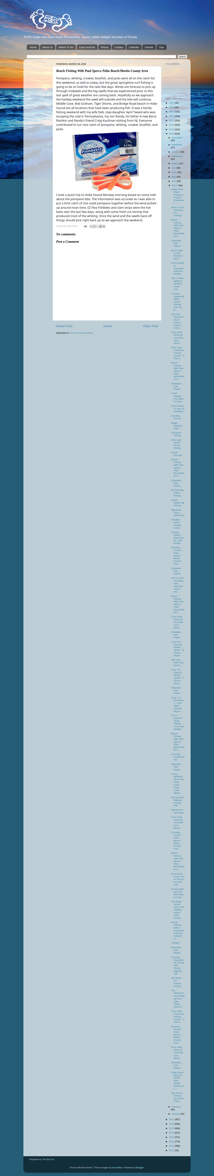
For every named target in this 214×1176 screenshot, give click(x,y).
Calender (134, 47)
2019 (172, 129)
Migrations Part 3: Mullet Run (178, 513)
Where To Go (66, 47)
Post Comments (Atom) (81, 333)
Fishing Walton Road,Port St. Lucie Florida (177, 537)
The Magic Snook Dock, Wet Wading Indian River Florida (177, 909)
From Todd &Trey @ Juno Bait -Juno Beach (178, 337)
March (175, 185)
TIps (161, 47)
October (176, 152)
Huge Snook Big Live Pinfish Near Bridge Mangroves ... (177, 1080)
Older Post (150, 326)
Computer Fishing (176, 434)
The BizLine (48, 1159)
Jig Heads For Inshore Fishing (176, 982)
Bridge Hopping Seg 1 (176, 426)
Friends (149, 47)
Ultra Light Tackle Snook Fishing (176, 444)
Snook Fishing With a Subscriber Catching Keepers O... (178, 930)
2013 (172, 1137)
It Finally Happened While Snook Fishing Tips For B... (177, 301)
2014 (172, 1132)
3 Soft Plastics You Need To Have (177, 397)
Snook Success (176, 453)
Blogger (140, 1167)
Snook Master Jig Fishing (177, 503)
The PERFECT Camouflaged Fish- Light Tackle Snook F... (178, 998)
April (174, 181)
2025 (172, 103)
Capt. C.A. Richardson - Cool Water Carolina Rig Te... (177, 704)
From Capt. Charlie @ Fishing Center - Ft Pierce (178, 353)
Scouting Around (176, 417)
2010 (172, 1150)
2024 (172, 107)
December (177, 137)
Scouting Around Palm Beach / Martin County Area (176, 555)
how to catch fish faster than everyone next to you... (177, 585)
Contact (118, 47)
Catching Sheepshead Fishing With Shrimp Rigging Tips (177, 965)
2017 (172, 1119)
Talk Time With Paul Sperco (177, 663)
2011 (172, 1146)
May (174, 176)
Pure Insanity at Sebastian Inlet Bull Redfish (177, 268)
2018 (172, 134)
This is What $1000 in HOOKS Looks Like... (177, 283)
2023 (172, 111)
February (176, 1107)
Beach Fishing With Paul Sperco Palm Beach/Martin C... (178, 228)
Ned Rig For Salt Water (177, 811)
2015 (172, 1128)
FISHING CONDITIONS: (178, 757)
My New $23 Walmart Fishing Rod (177, 801)
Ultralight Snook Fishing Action (176, 523)
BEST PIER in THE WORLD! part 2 (177, 254)
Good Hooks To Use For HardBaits (178, 409)
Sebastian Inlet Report (176, 243)
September (177, 156)
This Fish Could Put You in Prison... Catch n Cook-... (177, 321)
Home (33, 47)
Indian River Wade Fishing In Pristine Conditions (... (177, 196)
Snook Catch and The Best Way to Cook (177, 893)
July (174, 168)
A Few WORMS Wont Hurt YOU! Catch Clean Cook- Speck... (177, 783)
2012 (172, 1141)
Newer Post (64, 326)
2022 (172, 116)
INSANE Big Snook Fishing (177, 493)
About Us (47, 47)
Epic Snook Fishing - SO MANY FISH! (177, 1097)
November (177, 144)
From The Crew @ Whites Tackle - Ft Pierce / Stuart (177, 649)
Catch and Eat (87, 47)
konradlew (117, 1167)
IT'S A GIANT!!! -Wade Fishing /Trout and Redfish (177, 722)
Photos (105, 47)
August (175, 163)
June (174, 172)
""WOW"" (175, 943)
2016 (172, 1124)
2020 (172, 125)
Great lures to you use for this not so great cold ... (177, 879)
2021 (172, 120)
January (176, 1114)
